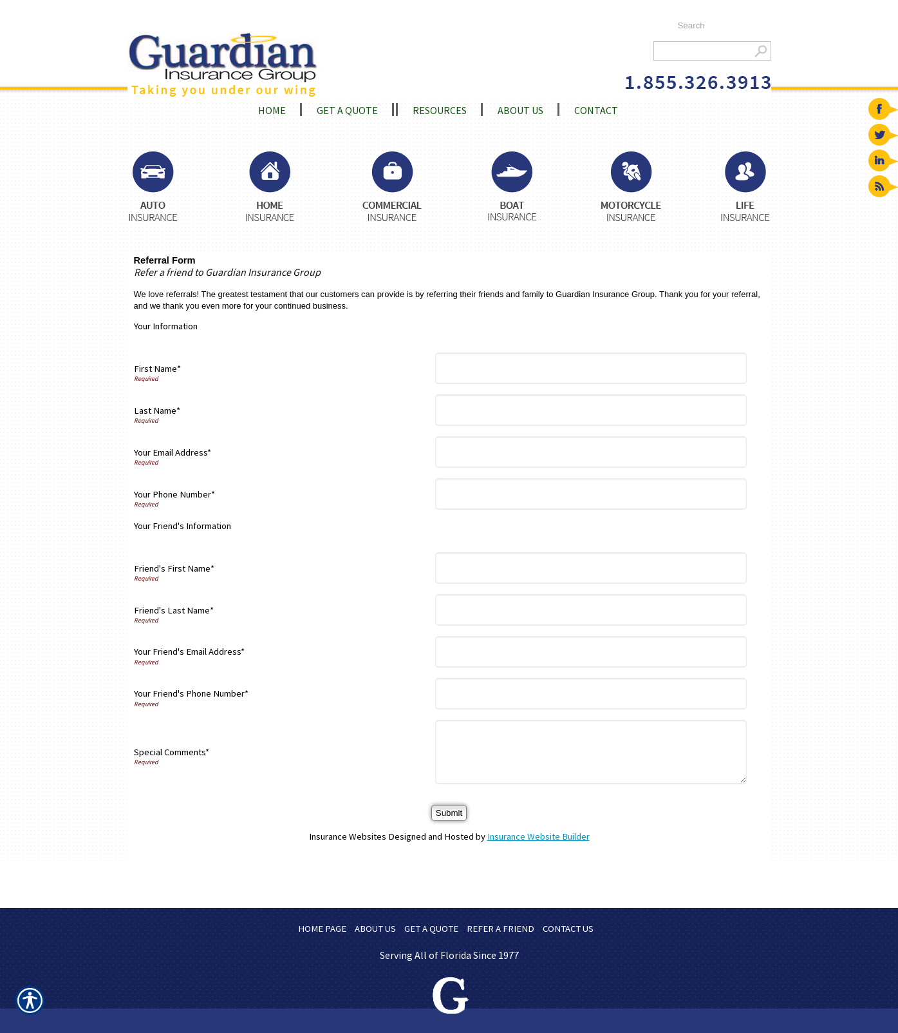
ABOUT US (375, 928)
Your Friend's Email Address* (189, 651)
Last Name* (157, 410)
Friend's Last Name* (174, 610)
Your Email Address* (172, 452)
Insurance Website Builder (538, 836)
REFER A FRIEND (500, 928)
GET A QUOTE (431, 928)
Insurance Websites (347, 836)
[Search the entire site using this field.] (718, 25)
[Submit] (449, 813)
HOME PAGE (322, 928)
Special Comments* (171, 752)
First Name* (157, 368)
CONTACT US (568, 928)
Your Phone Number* (174, 494)
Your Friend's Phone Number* (191, 693)
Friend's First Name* (174, 568)
